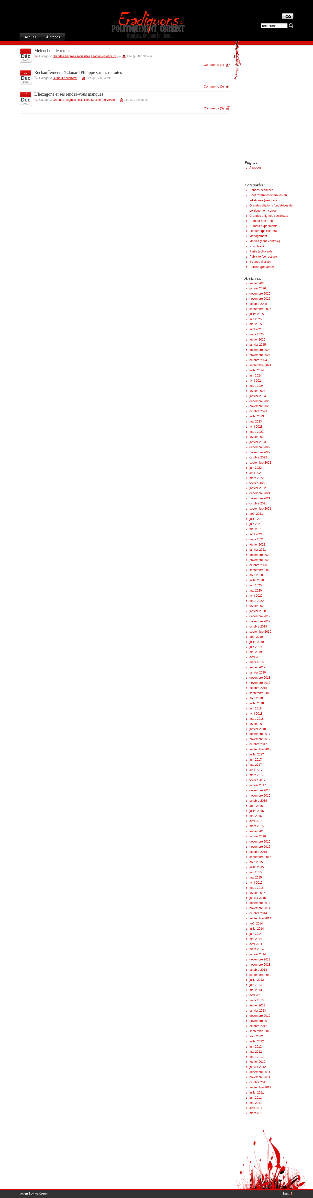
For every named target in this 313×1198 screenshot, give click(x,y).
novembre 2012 (259, 1021)
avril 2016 (255, 821)
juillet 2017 (256, 754)
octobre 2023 (258, 411)
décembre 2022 (259, 447)
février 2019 (257, 667)
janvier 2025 (257, 344)
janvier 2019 (257, 672)
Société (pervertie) (103, 100)
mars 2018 (256, 718)
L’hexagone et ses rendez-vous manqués (68, 94)
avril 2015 (255, 882)
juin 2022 (255, 467)
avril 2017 (255, 770)
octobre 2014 (258, 913)
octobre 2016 (258, 800)
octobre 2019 (258, 626)
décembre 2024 (259, 350)
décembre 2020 (259, 555)
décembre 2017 (259, 734)
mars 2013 (256, 1000)
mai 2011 (255, 1103)
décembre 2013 (259, 959)
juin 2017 (255, 759)
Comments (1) (214, 65)
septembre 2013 (260, 975)
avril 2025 (255, 329)
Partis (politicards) (261, 251)
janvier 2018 (257, 729)
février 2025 (257, 339)
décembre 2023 (259, 401)
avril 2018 (255, 713)
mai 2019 (255, 652)
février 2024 (257, 391)
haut (286, 1193)
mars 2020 (256, 601)
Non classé (256, 246)
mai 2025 (255, 324)
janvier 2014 (257, 954)
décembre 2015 (259, 841)
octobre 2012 (258, 1026)
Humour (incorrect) (65, 78)
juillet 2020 (256, 580)
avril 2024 (255, 380)
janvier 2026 (257, 288)
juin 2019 (255, 647)
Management (258, 236)
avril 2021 (255, 534)
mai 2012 (255, 1051)
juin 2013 (255, 985)
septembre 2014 (260, 918)
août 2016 (256, 806)
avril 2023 (255, 426)
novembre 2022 (259, 452)
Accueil (30, 37)
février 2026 (257, 283)
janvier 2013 (257, 1010)
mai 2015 (255, 877)
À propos (53, 37)
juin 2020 (255, 585)
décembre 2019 (259, 616)
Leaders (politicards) (104, 56)
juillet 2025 (256, 314)
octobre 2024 (258, 360)
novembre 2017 (259, 739)
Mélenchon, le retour (52, 50)
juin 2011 (255, 1097)
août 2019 (256, 637)
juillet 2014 (256, 928)
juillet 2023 (256, 416)
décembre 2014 (259, 903)
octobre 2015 (258, 852)
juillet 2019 (256, 642)
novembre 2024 (259, 355)
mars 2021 (256, 539)
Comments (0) (214, 86)
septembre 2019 (260, 631)
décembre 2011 (259, 1072)
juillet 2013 (256, 979)
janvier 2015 (257, 898)
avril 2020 (255, 595)
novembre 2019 (259, 621)
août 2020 (256, 575)
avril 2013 (255, 995)
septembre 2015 (260, 857)
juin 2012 (255, 1046)
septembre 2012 (260, 1031)
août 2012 (256, 1036)
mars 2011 (256, 1113)
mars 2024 (256, 386)
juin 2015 (255, 872)
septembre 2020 (260, 570)
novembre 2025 (259, 298)
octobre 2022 (258, 457)
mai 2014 (255, 939)
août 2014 (256, 923)
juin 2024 (255, 375)
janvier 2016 (257, 836)
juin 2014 (255, 934)
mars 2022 (256, 478)
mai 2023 (255, 421)
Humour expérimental (263, 226)
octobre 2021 (258, 503)
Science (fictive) (260, 261)
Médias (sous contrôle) (264, 241)
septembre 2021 (260, 508)
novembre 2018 (259, 683)
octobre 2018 (258, 688)
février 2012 (257, 1061)
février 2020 (257, 606)
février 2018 (257, 724)
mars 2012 (256, 1057)
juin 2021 (255, 524)
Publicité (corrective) (263, 256)
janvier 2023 (257, 442)
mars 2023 (256, 432)
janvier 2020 (257, 611)
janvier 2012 (257, 1067)
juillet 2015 (256, 867)
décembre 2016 (259, 790)
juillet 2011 (256, 1092)
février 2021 (257, 544)
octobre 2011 (258, 1082)
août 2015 (256, 862)
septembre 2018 (260, 693)
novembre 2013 (259, 964)
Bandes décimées (261, 190)
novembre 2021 (259, 498)
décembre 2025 (259, 293)
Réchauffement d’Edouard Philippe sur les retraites (78, 72)
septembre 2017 (260, 749)
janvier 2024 (257, 396)
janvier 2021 (257, 549)
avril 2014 (255, 944)
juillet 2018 (256, 703)
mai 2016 (255, 816)
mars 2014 (256, 949)
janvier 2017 (257, 785)
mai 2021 (255, 529)
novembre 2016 (259, 795)
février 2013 (257, 1005)
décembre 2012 (259, 1015)
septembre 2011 (260, 1087)
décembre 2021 (259, 493)
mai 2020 (255, 590)
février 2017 (257, 780)
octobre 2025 (258, 304)
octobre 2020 (258, 565)
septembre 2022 (260, 462)
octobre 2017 (258, 744)
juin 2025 (255, 319)
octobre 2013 (258, 969)
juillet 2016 (256, 811)
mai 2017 (255, 764)
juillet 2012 (256, 1041)
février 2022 (257, 483)
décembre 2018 (259, 677)
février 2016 (257, 831)
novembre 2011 (259, 1077)
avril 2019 (255, 657)
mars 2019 (256, 662)
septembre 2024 (260, 365)
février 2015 (257, 893)
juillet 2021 (256, 519)
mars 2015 (256, 888)
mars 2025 (256, 334)
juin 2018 (255, 708)
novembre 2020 (259, 560)
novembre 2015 (259, 846)
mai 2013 (255, 990)
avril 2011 (255, 1108)
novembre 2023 (259, 406)
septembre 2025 (260, 309)
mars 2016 (256, 826)
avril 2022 (255, 473)
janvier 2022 (257, 488)
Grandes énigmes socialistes (71, 56)
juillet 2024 (256, 370)
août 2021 (256, 513)
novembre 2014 (259, 908)
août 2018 (256, 698)
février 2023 (257, 437)
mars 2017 (256, 775)
